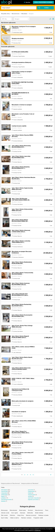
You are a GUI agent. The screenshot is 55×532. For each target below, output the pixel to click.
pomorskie (30, 489)
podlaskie (3, 498)
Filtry (4, 19)
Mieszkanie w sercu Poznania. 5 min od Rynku (23, 114)
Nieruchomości (15, 13)
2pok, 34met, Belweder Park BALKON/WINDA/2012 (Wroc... (20, 294)
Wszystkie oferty (5, 13)
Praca (46, 510)
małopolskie (4, 493)
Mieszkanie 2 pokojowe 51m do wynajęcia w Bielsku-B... (24, 27)
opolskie (30, 496)
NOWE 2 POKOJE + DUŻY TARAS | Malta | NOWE (23, 379)
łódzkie (30, 493)
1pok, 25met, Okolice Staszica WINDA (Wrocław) (23, 136)
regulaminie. (38, 530)
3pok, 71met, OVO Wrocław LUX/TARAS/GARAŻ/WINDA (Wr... (21, 199)
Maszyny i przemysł (31, 515)
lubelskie (3, 501)
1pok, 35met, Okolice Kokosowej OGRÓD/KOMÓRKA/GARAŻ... (21, 368)
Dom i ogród (14, 513)
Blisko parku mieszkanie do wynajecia (23, 401)
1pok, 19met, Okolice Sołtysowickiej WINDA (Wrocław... (22, 210)
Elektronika (30, 513)
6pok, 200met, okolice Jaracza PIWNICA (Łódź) (23, 347)
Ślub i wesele (4, 515)
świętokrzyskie (31, 494)
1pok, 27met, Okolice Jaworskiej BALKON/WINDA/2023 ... (21, 157)
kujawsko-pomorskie (33, 499)
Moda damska (13, 510)
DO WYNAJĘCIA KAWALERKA (20, 52)
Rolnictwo (12, 515)
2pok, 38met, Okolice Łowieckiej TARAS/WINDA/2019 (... (21, 241)
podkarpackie (31, 491)
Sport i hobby (4, 518)
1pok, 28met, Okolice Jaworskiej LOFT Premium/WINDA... (23, 453)
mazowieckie (4, 491)
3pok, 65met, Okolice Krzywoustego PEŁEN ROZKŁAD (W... (22, 442)
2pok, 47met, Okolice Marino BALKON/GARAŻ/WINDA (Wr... (20, 220)
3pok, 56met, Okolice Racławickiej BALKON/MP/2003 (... (22, 305)
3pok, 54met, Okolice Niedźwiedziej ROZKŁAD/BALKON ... (22, 263)
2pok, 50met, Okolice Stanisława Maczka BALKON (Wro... (23, 178)
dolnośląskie (4, 489)
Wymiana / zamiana (26, 518)
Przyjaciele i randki (38, 518)
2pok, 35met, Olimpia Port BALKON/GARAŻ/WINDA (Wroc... (21, 432)
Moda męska (22, 510)
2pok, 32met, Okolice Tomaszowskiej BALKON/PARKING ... (22, 273)
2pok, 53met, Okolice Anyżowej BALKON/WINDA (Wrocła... (21, 284)
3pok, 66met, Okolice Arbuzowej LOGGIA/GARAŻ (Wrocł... (21, 231)
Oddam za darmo (14, 518)
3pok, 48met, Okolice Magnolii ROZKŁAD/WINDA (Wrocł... (20, 337)
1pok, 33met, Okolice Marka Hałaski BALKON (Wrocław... (22, 358)
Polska (2, 487)
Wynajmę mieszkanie (18, 38)
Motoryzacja (4, 510)
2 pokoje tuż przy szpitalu (19, 126)
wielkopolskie (4, 494)
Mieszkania (24, 13)
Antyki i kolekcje (39, 513)
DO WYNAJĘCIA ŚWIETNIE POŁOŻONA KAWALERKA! (23, 83)
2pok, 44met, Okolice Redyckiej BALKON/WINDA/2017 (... (21, 167)
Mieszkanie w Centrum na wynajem (22, 105)
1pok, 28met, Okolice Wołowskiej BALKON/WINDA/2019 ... (21, 146)
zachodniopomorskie (6, 499)
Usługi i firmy (20, 515)
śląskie (2, 496)
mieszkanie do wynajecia (19, 411)
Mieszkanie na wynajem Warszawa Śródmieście (22, 252)
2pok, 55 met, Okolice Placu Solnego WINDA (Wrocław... (22, 326)
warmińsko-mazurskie (33, 498)
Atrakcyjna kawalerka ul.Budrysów (22, 62)
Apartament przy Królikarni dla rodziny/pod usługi (20, 389)
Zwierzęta (22, 513)
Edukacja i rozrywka (43, 515)
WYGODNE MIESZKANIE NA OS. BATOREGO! (21, 93)
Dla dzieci (30, 510)
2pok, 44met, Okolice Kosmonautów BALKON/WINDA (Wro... (22, 315)
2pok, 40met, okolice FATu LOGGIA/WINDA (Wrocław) (24, 421)
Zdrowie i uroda (5, 513)
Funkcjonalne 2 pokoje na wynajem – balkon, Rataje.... (22, 72)
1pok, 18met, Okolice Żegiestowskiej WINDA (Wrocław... (22, 188)
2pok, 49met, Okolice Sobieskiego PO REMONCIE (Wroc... (23, 464)
